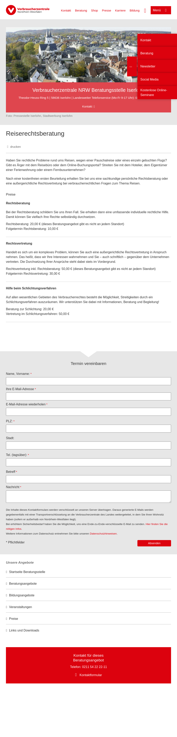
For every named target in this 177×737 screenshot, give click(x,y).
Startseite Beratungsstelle (27, 572)
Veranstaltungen (20, 607)
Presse (106, 10)
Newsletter (147, 66)
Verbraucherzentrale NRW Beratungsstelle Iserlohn (88, 90)
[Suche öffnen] (145, 10)
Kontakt (66, 10)
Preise (13, 618)
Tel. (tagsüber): (16, 455)
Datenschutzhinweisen (103, 533)
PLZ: (9, 421)
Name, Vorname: (18, 373)
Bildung (135, 10)
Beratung (81, 10)
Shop (94, 10)
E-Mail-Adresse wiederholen (26, 404)
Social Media (149, 79)
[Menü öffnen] (161, 10)
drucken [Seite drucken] (15, 146)
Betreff (10, 471)
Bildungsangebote (21, 595)
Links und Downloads (24, 630)
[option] (88, 572)
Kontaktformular (91, 675)
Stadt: (10, 438)
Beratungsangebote (23, 583)
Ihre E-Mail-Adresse (20, 389)
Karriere (120, 10)
